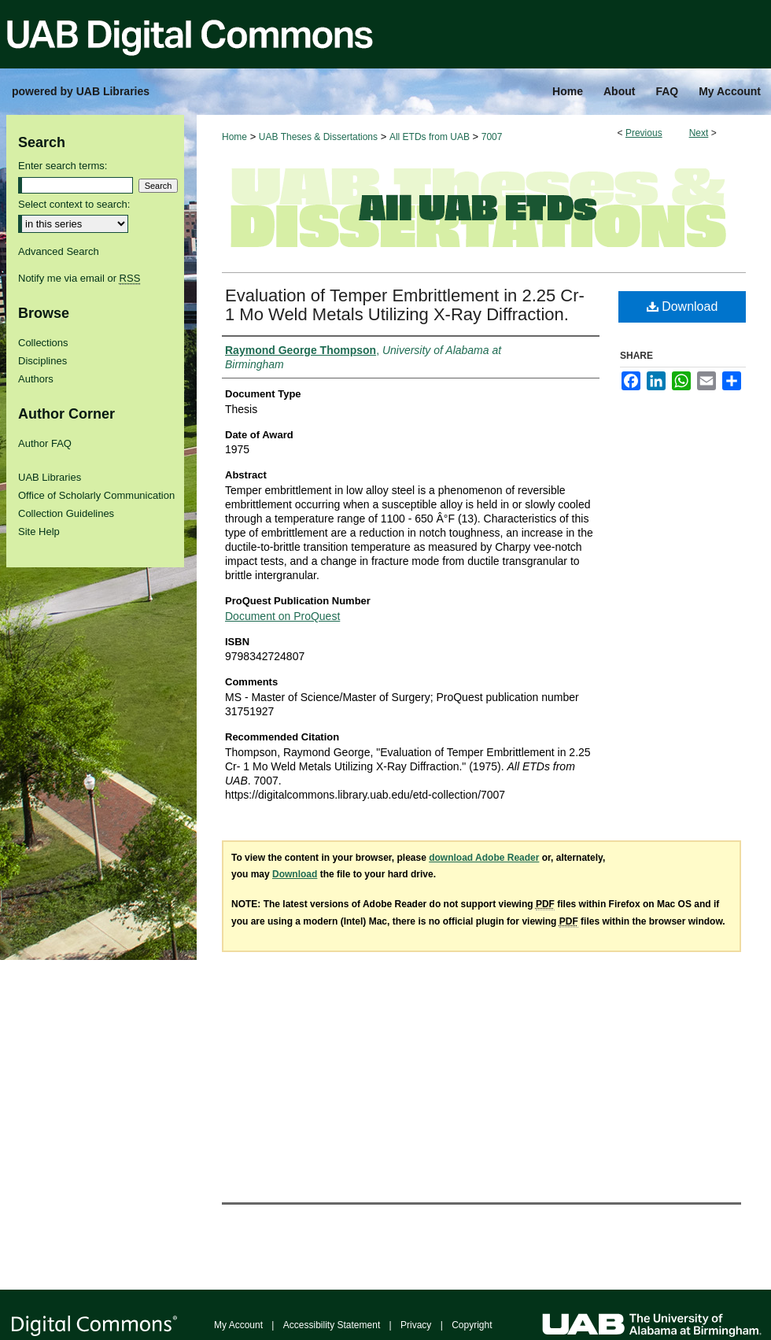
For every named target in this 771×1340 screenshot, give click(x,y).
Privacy (415, 1325)
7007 (492, 136)
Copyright (472, 1325)
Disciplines (42, 361)
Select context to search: (74, 204)
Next (699, 132)
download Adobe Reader (484, 857)
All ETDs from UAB (429, 136)
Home (234, 136)
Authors (35, 379)
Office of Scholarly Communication (96, 495)
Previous (643, 132)
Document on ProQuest (282, 616)
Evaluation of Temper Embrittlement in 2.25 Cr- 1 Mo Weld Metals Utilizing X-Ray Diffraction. (405, 305)
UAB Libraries (49, 477)
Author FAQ (45, 443)
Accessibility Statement (331, 1325)
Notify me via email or (79, 278)
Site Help (39, 531)
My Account (238, 1325)
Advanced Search (58, 251)
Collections (43, 343)
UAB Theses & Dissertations (318, 136)
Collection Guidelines (66, 513)
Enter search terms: (62, 166)
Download (682, 306)
